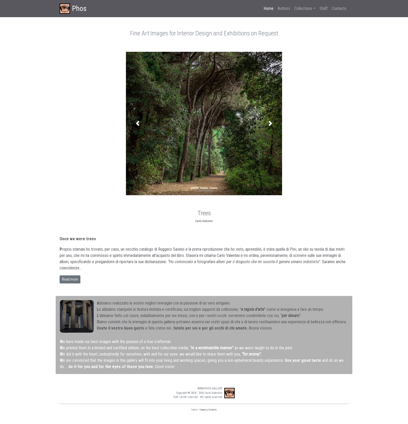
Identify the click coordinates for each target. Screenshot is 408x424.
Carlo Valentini (204, 221)
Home (268, 8)
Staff (324, 8)
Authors (284, 8)
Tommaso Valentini (208, 409)
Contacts (339, 8)
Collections (303, 8)
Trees (204, 213)
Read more (70, 279)
